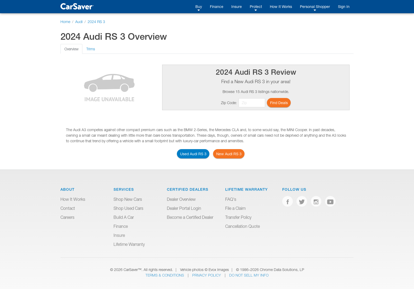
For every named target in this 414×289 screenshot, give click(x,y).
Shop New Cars (128, 199)
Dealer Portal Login (184, 208)
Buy (198, 6)
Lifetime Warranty (129, 244)
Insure (236, 6)
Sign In (344, 6)
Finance (216, 6)
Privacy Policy (207, 275)
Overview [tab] (71, 49)
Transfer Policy (238, 217)
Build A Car (124, 217)
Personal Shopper (315, 6)
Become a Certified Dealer (190, 217)
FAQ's (230, 199)
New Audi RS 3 (229, 154)
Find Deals (279, 102)
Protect (256, 6)
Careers (67, 217)
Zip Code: (229, 102)
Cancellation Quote (242, 226)
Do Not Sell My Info (249, 275)
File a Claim (235, 208)
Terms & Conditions (165, 275)
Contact (67, 208)
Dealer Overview (181, 199)
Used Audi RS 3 (193, 154)
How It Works (281, 6)
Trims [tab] (90, 49)
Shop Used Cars (128, 208)
